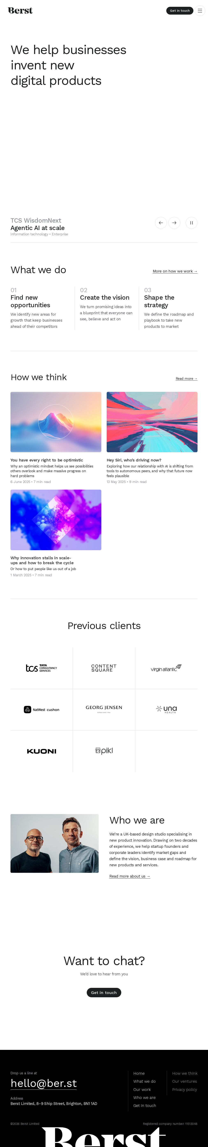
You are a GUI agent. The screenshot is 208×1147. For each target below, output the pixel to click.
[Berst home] (26, 10)
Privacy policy (184, 1089)
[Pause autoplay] (192, 223)
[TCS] (41, 668)
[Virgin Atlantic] (166, 668)
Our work (142, 1089)
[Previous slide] (161, 223)
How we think (185, 1073)
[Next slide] (174, 223)
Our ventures (184, 1081)
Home (139, 1073)
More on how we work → (175, 271)
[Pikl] (104, 751)
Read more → (187, 378)
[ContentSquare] (104, 668)
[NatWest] (41, 710)
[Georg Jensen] (104, 710)
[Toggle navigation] (200, 10)
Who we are (144, 1097)
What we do (144, 1081)
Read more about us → (129, 876)
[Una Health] (166, 710)
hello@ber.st (43, 1083)
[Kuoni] (41, 751)
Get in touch (180, 11)
